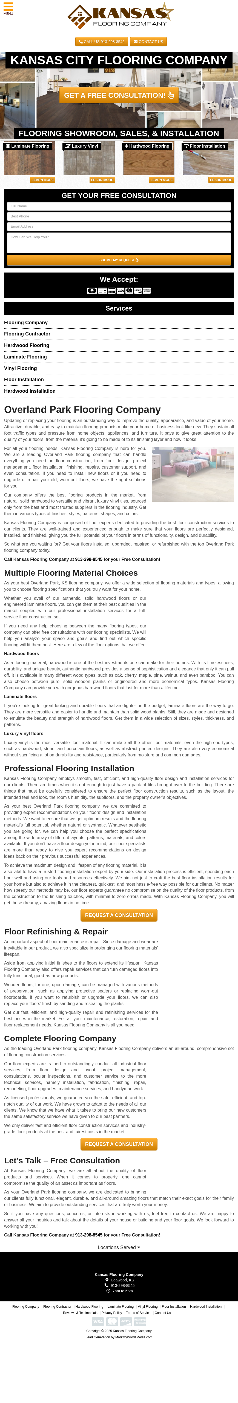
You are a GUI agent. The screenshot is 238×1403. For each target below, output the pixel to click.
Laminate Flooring (25, 357)
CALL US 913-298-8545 (102, 41)
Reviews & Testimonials (80, 1313)
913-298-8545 (89, 559)
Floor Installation (24, 379)
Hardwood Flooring (26, 345)
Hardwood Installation (30, 391)
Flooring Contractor (27, 334)
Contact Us (148, 41)
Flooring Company (26, 322)
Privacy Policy (112, 1313)
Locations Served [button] (119, 1247)
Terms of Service (138, 1313)
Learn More (43, 180)
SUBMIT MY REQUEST (118, 260)
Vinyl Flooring (20, 368)
